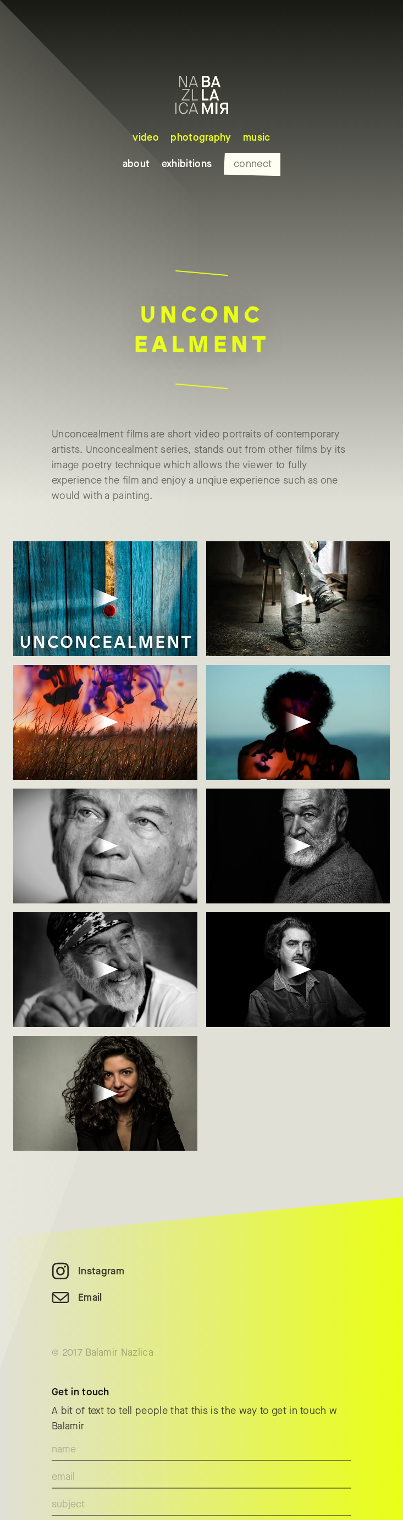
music (256, 137)
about (136, 163)
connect (253, 163)
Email (90, 1297)
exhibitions (187, 163)
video (146, 137)
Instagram (101, 1271)
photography (200, 137)
